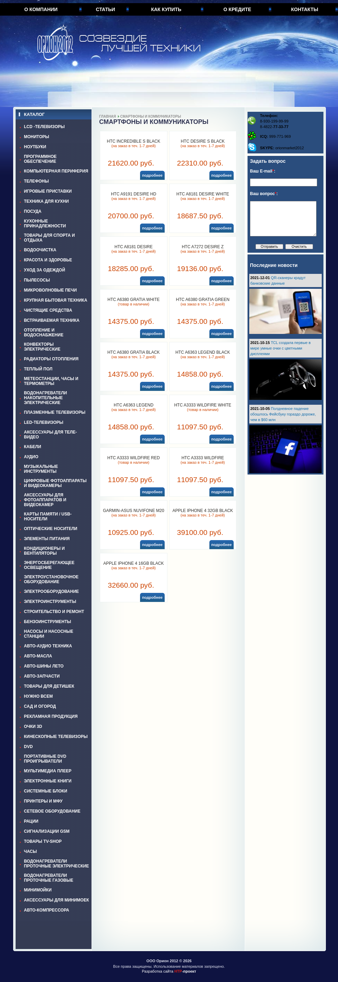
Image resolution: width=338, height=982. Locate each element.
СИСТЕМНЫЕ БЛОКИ (45, 791)
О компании (41, 9)
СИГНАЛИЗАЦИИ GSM (46, 831)
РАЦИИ (31, 821)
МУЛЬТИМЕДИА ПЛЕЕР (47, 771)
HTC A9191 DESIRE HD (133, 194)
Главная (107, 116)
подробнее (152, 175)
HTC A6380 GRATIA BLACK (133, 352)
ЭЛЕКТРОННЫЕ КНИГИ (47, 781)
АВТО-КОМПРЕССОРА (46, 910)
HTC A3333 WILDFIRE (202, 457)
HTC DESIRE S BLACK (203, 141)
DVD (28, 746)
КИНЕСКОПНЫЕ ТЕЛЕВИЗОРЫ (56, 736)
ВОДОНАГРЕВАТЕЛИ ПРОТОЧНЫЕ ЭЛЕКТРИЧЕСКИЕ (56, 863)
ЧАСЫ (30, 851)
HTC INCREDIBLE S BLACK (133, 141)
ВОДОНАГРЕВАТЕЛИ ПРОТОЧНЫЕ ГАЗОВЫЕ (48, 878)
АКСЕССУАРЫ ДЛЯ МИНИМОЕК (56, 900)
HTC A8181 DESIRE (133, 246)
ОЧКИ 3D (33, 726)
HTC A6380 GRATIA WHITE (133, 299)
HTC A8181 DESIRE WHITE (202, 194)
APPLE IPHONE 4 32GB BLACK (202, 510)
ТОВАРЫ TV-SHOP (43, 841)
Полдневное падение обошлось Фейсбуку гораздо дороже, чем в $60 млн (283, 414)
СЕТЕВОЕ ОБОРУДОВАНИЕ (52, 811)
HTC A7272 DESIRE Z (203, 246)
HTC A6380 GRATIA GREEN (203, 299)
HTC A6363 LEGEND (134, 405)
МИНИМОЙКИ (38, 890)
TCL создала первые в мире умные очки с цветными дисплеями (280, 348)
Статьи (105, 9)
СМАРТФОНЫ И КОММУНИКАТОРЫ (150, 116)
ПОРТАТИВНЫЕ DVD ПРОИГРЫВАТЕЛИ (45, 759)
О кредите (237, 9)
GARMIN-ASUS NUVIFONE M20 (133, 510)
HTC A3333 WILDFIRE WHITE (202, 405)
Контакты (304, 9)
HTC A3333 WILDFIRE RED (133, 457)
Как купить (166, 9)
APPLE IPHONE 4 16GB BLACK (133, 563)
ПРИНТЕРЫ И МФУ (43, 801)
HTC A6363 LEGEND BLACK (202, 352)
